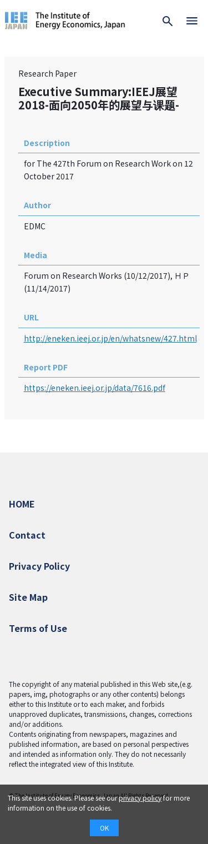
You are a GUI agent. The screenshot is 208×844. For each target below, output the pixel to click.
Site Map (28, 597)
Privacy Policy (39, 565)
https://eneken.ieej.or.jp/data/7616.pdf (94, 387)
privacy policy (140, 797)
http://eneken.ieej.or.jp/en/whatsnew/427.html (110, 338)
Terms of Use (38, 628)
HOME (22, 503)
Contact (27, 534)
